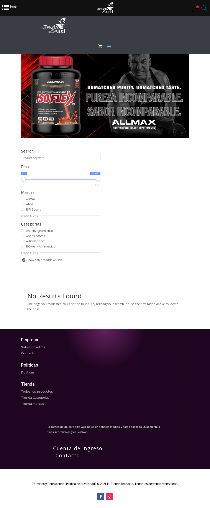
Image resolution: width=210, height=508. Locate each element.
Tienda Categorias (35, 398)
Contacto (28, 353)
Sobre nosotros (33, 347)
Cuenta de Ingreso (77, 448)
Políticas (27, 372)
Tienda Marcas (32, 404)
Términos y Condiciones (48, 484)
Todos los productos (37, 391)
